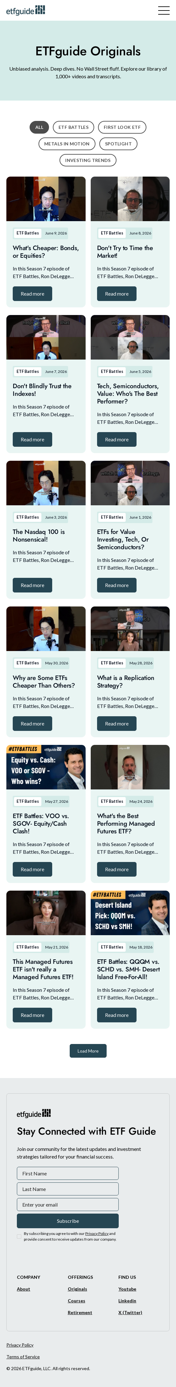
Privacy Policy (19, 1345)
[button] (32, 293)
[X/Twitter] (130, 1312)
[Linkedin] (127, 1300)
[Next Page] (88, 1051)
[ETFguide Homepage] (26, 10)
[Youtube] (127, 1288)
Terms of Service (23, 1356)
